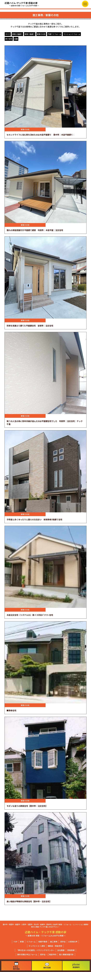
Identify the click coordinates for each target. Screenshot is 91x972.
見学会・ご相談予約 (48, 954)
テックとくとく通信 (37, 946)
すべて (7, 34)
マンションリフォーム (71, 34)
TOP (15, 941)
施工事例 (53, 941)
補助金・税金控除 (55, 946)
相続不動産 (42, 941)
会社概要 (61, 950)
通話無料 (76, 965)
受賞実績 (71, 950)
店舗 (16, 39)
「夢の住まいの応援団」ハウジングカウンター (35, 950)
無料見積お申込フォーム (27, 954)
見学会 (63, 941)
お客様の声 (72, 941)
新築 (22, 941)
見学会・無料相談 (16, 966)
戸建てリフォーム (54, 34)
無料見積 (47, 966)
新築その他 (41, 34)
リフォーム (31, 941)
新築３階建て (30, 34)
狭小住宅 (8, 39)
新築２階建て (17, 34)
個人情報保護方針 (66, 954)
